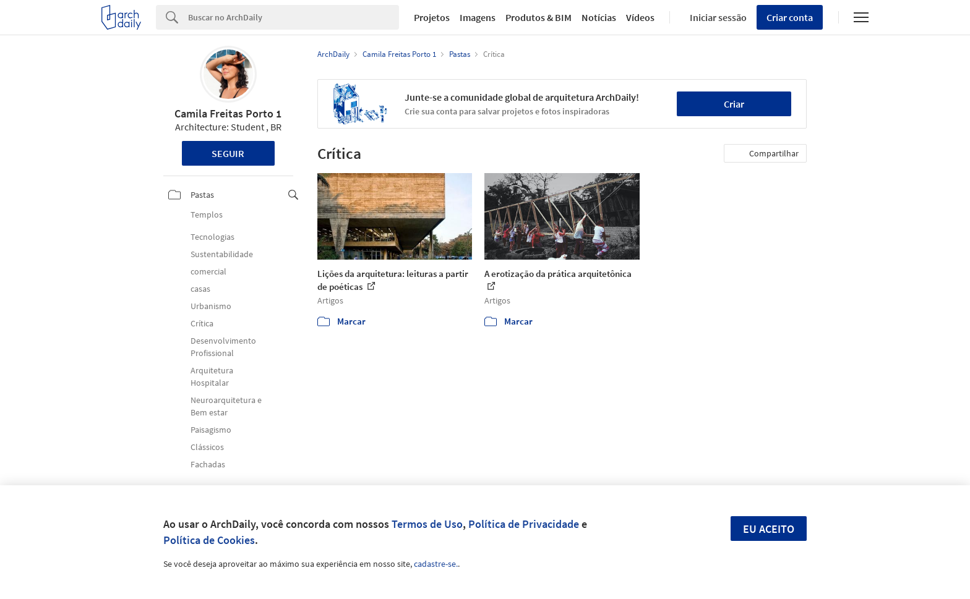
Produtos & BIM (538, 17)
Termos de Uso (427, 524)
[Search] (293, 17)
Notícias (599, 17)
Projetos (432, 17)
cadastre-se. (436, 563)
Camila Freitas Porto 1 (227, 113)
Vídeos (640, 17)
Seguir (228, 153)
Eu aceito (768, 529)
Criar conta (789, 17)
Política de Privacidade (523, 524)
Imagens (478, 17)
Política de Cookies (209, 540)
